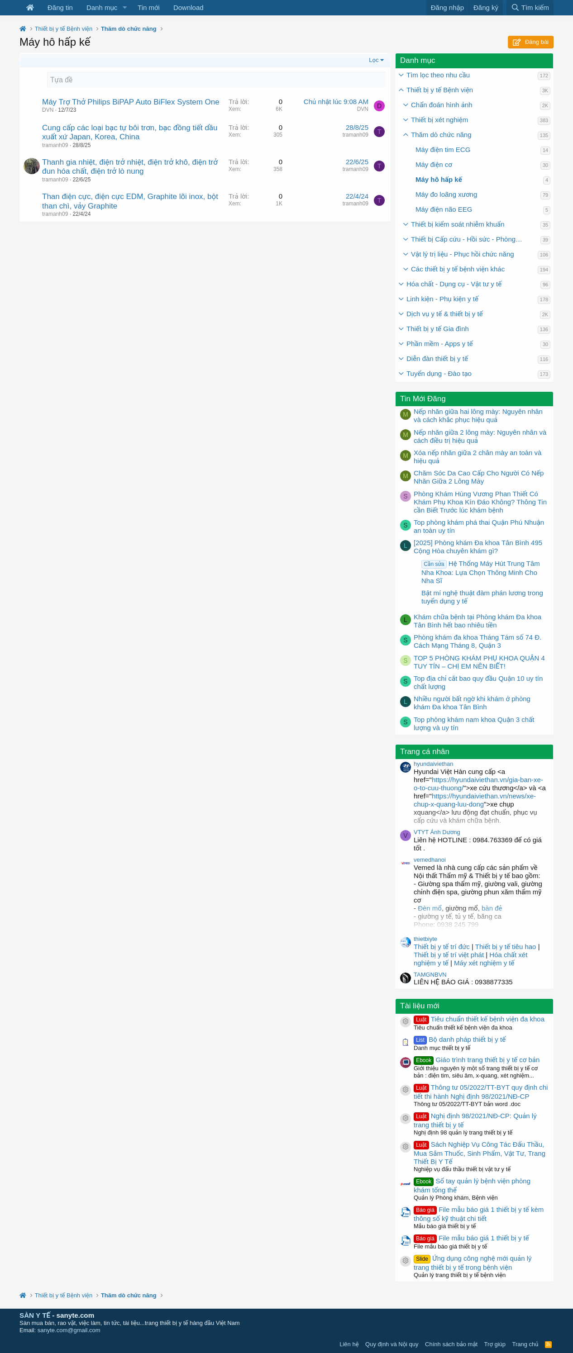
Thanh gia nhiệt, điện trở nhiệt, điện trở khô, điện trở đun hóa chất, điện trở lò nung (130, 167)
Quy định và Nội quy (392, 1344)
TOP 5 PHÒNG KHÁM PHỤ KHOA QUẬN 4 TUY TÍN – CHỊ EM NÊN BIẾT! (479, 662)
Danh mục (101, 7)
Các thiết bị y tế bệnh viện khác (458, 269)
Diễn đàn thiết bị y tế (437, 358)
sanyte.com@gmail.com (69, 1330)
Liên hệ (348, 1344)
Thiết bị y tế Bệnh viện (439, 90)
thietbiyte (425, 938)
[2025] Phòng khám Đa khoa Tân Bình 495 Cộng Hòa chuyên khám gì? (478, 547)
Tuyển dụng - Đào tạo (439, 373)
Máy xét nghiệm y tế (484, 963)
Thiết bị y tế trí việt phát (450, 955)
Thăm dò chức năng (441, 134)
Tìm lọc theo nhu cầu (438, 75)
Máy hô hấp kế (438, 179)
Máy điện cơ (433, 164)
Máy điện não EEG (444, 209)
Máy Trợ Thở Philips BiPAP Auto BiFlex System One (131, 102)
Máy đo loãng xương (446, 194)
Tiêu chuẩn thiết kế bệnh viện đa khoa (479, 1019)
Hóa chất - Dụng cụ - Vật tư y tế (453, 284)
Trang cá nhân (424, 751)
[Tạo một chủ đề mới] (217, 80)
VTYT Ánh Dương (437, 832)
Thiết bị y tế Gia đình (437, 328)
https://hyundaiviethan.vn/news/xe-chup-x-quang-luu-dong (475, 800)
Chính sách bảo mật (451, 1344)
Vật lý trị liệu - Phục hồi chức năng (462, 254)
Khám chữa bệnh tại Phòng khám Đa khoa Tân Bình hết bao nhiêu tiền (477, 621)
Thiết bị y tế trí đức (442, 946)
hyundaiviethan (433, 763)
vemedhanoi (430, 859)
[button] (124, 7)
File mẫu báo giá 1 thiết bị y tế (471, 1238)
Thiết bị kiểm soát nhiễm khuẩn (458, 224)
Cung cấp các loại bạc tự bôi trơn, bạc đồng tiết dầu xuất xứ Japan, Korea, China (130, 132)
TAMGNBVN (430, 974)
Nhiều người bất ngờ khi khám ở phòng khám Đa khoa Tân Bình (472, 703)
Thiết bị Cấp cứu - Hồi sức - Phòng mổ (468, 239)
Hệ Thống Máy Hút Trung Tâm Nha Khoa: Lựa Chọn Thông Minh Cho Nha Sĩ (480, 572)
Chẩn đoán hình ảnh (442, 105)
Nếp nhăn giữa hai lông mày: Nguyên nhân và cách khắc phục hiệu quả (478, 415)
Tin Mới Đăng (423, 398)
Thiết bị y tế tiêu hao (505, 946)
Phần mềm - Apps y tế (439, 343)
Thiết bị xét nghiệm (439, 119)
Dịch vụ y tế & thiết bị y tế (444, 314)
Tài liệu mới (419, 1006)
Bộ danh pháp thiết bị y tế (460, 1039)
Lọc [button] (373, 60)
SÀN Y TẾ (34, 1315)
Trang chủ (525, 1344)
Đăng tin (60, 7)
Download (188, 7)
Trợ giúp (495, 1344)
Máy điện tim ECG (442, 149)
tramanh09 (55, 145)
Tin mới (149, 7)
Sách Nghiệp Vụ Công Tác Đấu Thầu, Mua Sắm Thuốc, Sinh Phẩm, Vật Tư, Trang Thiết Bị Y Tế (479, 1152)
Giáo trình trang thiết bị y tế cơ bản (477, 1059)
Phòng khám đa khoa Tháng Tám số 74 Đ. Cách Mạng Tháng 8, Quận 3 (477, 641)
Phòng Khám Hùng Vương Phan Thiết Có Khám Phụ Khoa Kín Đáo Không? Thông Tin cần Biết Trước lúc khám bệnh (480, 502)
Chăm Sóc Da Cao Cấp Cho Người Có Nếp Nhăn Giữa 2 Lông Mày (479, 477)
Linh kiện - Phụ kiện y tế (442, 299)
